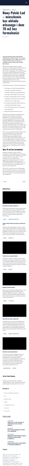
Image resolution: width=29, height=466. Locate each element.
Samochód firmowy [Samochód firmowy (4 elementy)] (6, 460)
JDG (5, 396)
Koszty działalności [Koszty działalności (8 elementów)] (6, 457)
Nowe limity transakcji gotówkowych (10, 352)
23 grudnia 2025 (10, 441)
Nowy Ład (14, 9)
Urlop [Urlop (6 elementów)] (17, 463)
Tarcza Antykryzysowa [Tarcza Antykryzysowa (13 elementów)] (7, 463)
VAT (18, 333)
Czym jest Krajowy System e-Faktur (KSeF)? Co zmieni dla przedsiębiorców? (17, 443)
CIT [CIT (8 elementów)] (9, 454)
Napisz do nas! (21, 383)
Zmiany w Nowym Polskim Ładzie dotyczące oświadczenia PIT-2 (14, 224)
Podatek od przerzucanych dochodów (10, 256)
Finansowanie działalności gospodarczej (11, 393)
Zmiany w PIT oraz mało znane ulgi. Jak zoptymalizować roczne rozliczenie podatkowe (16, 424)
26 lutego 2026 (10, 428)
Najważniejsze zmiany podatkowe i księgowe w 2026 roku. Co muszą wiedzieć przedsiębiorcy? (17, 437)
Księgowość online (6, 9)
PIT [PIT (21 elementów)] (16, 459)
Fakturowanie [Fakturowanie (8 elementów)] (18, 454)
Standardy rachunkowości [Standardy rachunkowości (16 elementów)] (8, 461)
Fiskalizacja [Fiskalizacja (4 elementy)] (5, 456)
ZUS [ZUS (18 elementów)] (20, 464)
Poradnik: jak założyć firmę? (9, 405)
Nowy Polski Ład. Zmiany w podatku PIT (10, 206)
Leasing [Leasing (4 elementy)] (13, 457)
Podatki (4, 219)
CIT (9, 300)
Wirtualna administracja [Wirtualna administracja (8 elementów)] (7, 464)
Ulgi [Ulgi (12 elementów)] (13, 463)
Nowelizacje (11, 219)
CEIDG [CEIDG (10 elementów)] (5, 454)
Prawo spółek (6, 411)
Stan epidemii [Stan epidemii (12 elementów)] (16, 461)
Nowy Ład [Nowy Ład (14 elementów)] (11, 459)
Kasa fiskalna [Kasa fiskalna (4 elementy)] (14, 456)
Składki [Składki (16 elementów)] (13, 460)
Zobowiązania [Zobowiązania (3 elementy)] (15, 464)
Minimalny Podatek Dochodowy (9, 287)
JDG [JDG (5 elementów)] (9, 456)
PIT (18, 219)
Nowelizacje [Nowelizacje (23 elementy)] (5, 459)
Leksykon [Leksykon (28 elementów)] (17, 457)
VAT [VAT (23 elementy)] (21, 463)
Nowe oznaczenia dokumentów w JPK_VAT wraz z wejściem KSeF (16, 430)
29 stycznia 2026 (11, 434)
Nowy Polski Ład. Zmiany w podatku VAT (10, 319)
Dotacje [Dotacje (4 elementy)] (13, 454)
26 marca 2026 (10, 420)
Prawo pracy (6, 408)
